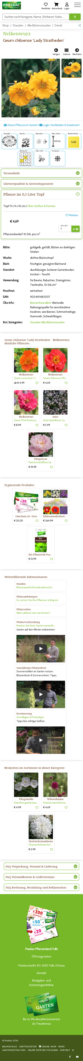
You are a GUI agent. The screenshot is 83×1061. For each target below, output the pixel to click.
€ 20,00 (18, 520)
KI (73, 1050)
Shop (5, 25)
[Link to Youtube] (77, 1056)
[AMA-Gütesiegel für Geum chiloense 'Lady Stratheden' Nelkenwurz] (9, 141)
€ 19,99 (32, 466)
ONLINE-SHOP (47, 1046)
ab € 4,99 (19, 382)
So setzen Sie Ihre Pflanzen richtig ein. (37, 600)
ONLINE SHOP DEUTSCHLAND (43, 1050)
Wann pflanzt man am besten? (33, 612)
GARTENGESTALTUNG (14, 1050)
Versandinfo (11, 173)
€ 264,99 (48, 520)
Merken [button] (72, 215)
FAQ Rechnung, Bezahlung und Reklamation (36, 887)
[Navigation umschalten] (77, 4)
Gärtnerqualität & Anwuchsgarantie (28, 183)
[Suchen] (36, 17)
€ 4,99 (17, 807)
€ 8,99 (17, 424)
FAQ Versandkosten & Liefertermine (30, 877)
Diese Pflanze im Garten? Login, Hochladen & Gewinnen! (41, 125)
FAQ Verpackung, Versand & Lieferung (32, 866)
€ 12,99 (32, 558)
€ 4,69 (46, 382)
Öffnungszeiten (41, 956)
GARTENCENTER (28, 1046)
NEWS (61, 1046)
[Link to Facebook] (70, 1056)
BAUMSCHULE (9, 1046)
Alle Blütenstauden (39, 25)
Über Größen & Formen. (41, 206)
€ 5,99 (46, 424)
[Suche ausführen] (75, 17)
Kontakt (41, 973)
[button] (45, 5)
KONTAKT (65, 1050)
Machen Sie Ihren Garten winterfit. (35, 625)
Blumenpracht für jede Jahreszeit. (34, 587)
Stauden (18, 25)
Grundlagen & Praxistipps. (30, 717)
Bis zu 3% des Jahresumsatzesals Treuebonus (41, 1008)
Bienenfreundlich (40, 303)
